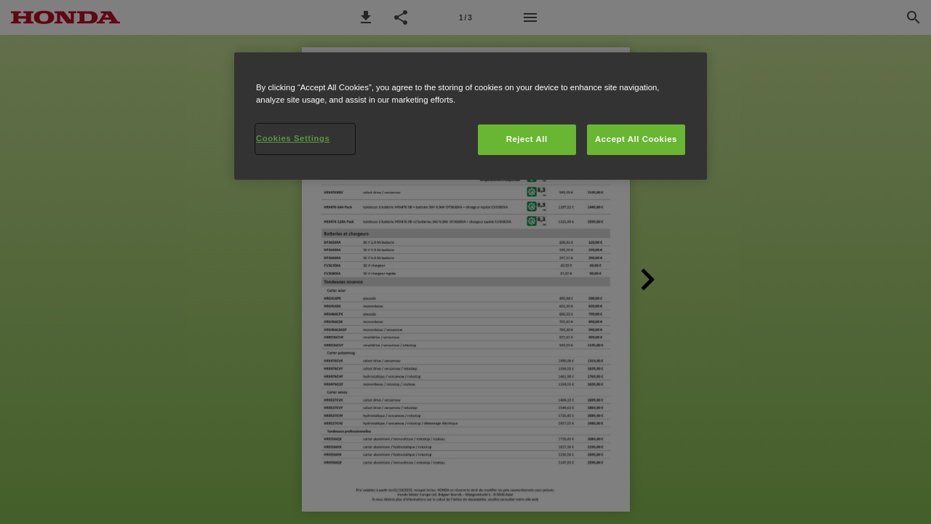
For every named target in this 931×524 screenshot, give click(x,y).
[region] (470, 116)
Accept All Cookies (636, 139)
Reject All (527, 139)
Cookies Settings (292, 138)
